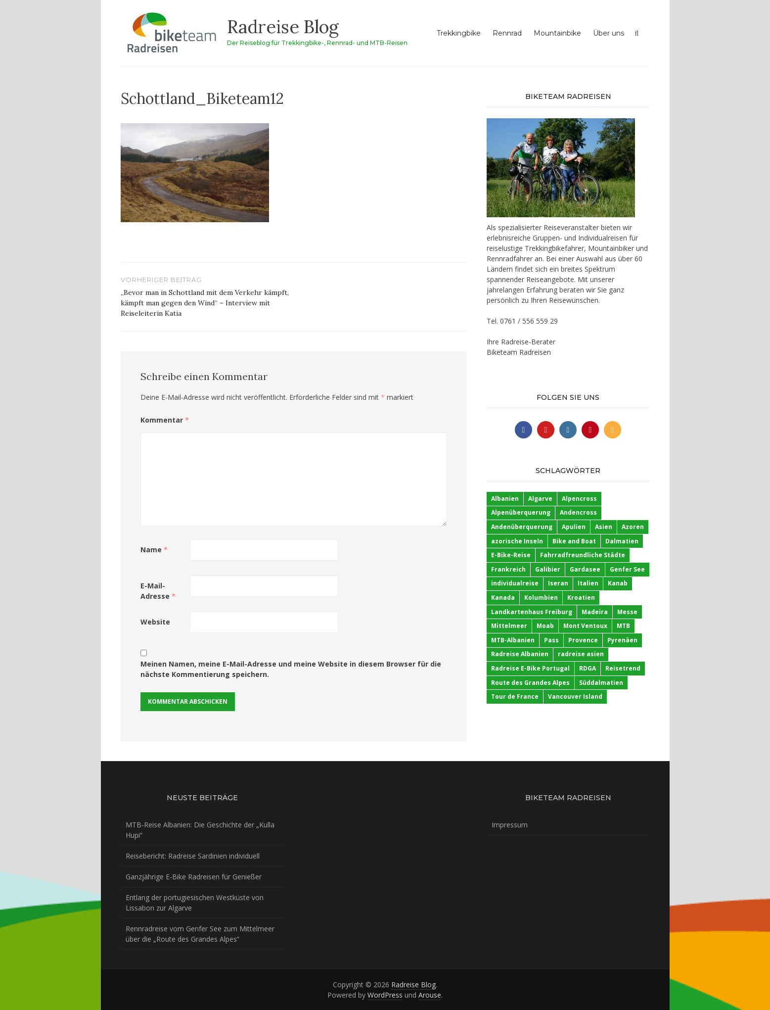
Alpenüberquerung (520, 512)
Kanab (618, 583)
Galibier (547, 569)
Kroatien (581, 597)
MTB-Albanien (513, 640)
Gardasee (585, 569)
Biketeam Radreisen (519, 352)
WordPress (385, 995)
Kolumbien (541, 597)
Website (155, 621)
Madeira (595, 612)
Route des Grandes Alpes (530, 682)
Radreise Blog (283, 26)
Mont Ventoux (585, 626)
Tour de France (515, 696)
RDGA (587, 668)
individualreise (515, 583)
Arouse (429, 995)
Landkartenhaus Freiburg (531, 612)
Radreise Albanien (519, 654)
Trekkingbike (459, 33)
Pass (551, 640)
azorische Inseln (517, 541)
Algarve (540, 498)
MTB (623, 626)
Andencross (578, 512)
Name (154, 549)
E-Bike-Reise (511, 555)
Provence (583, 640)
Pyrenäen (622, 640)
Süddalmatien (601, 682)
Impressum (510, 824)
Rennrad (507, 33)
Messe (627, 612)
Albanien (505, 498)
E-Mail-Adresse (158, 591)
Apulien (574, 527)
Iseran (558, 583)
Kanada (503, 597)
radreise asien (581, 654)
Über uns (608, 33)
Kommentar (164, 420)
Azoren (633, 527)
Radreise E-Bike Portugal (530, 668)
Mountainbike (557, 33)
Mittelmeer (509, 626)
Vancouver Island (575, 696)
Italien (588, 583)
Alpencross (579, 498)
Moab (545, 626)
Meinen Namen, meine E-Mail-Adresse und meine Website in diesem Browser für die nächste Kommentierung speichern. (290, 669)
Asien (603, 527)
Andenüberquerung (521, 527)
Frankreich (508, 569)
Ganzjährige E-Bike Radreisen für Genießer (194, 876)
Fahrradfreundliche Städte (582, 555)
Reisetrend (622, 668)
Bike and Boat (574, 541)
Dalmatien (621, 541)
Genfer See (627, 569)
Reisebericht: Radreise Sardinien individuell (193, 856)
